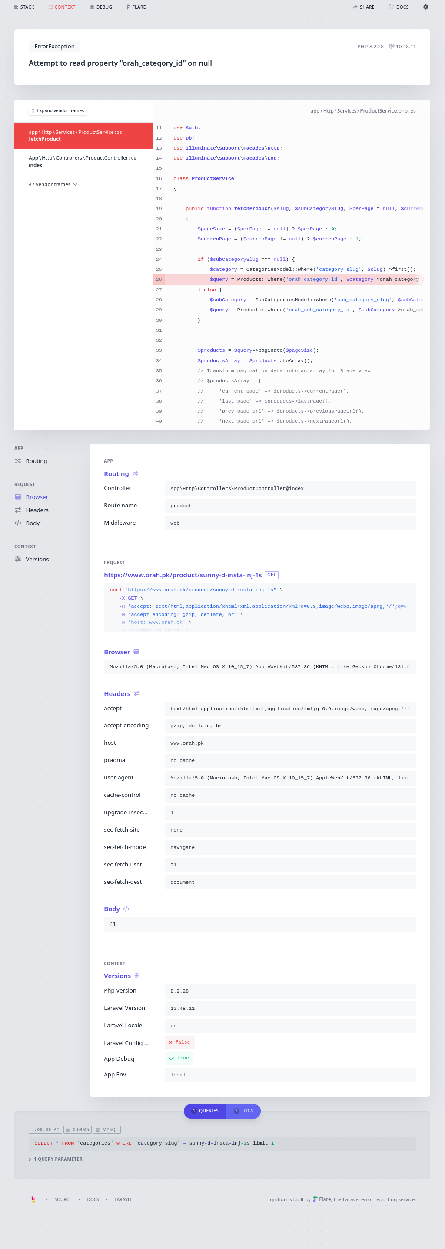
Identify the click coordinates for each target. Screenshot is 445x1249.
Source (63, 1199)
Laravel (124, 1199)
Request (24, 484)
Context (25, 546)
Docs (93, 1199)
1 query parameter (56, 1159)
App (18, 448)
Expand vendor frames (58, 111)
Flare (322, 1199)
